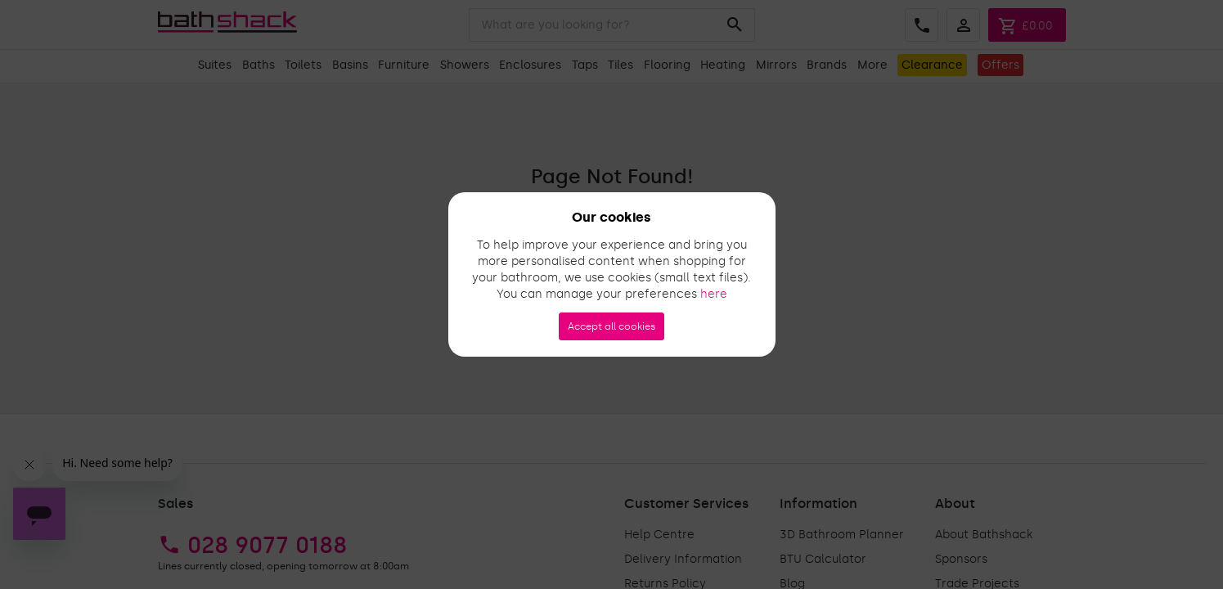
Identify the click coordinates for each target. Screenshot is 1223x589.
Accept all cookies (611, 326)
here (713, 294)
